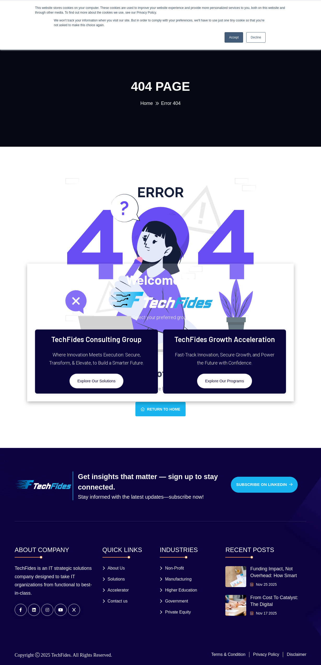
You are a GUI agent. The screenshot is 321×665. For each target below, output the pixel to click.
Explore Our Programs (224, 381)
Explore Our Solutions (96, 381)
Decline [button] (256, 37)
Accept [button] (234, 37)
